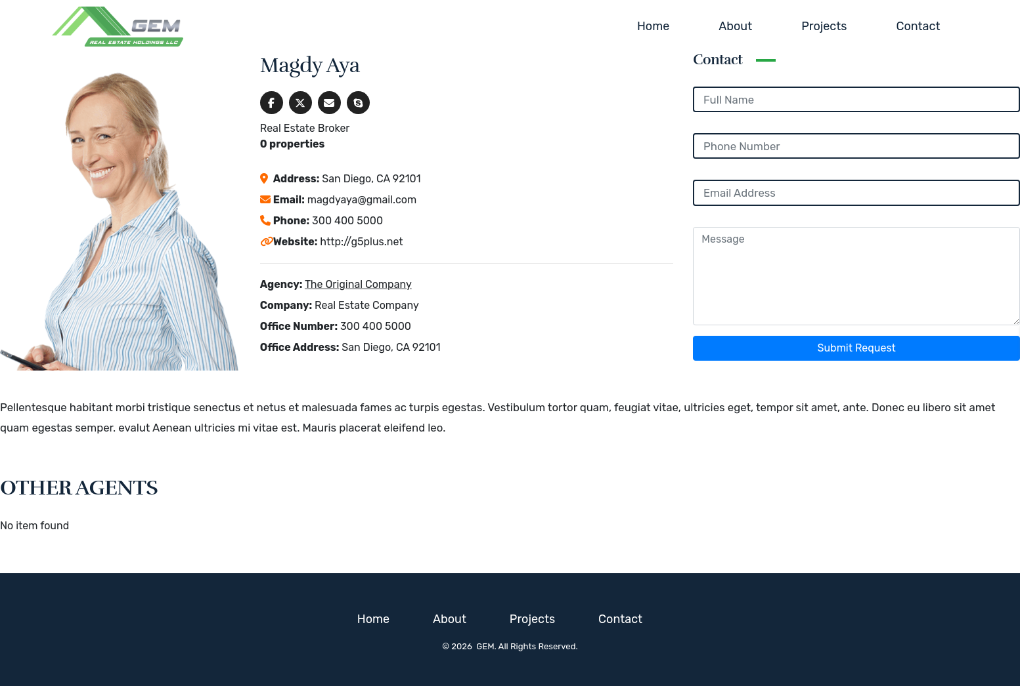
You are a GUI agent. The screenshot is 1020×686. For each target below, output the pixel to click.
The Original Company (358, 284)
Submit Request (857, 348)
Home (653, 26)
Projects (824, 26)
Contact (918, 26)
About (735, 26)
